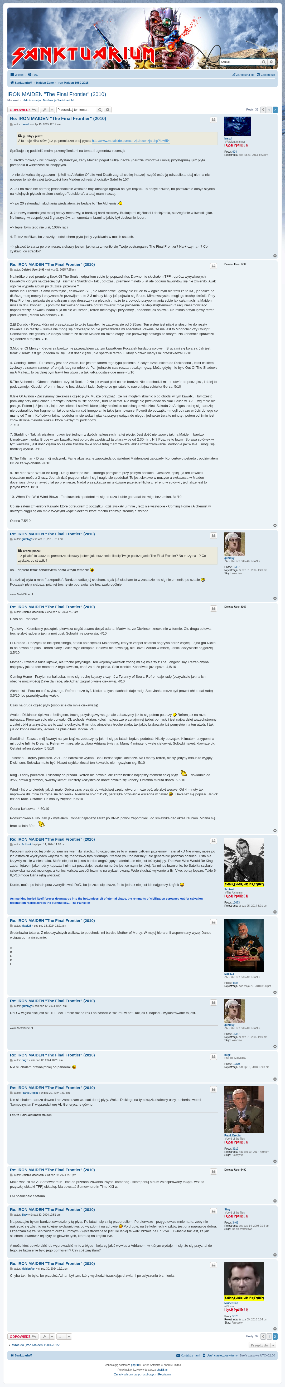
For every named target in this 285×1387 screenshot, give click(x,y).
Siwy (227, 1209)
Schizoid (229, 889)
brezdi (228, 138)
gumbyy (229, 558)
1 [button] (269, 109)
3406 (235, 1222)
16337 (236, 567)
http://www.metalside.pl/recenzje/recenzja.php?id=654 (131, 141)
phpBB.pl (162, 1369)
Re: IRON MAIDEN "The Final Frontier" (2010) (58, 118)
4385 (235, 982)
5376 (235, 1316)
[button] (263, 110)
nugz (227, 1055)
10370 (236, 1063)
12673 (236, 902)
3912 (235, 1148)
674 (235, 151)
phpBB (135, 1365)
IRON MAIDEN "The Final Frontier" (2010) (56, 94)
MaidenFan (231, 1303)
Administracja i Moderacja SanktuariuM (48, 100)
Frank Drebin (232, 1135)
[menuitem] (33, 75)
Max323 (229, 973)
